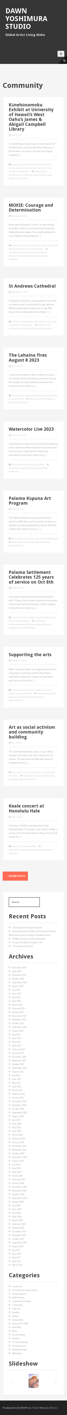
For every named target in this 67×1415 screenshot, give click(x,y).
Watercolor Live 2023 (31, 429)
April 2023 (16, 1001)
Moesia (42, 1407)
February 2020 (18, 1138)
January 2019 (18, 1183)
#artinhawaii (14, 174)
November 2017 (19, 1235)
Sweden (16, 1338)
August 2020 (18, 1116)
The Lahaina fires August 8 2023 (28, 358)
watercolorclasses (28, 627)
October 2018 (18, 1194)
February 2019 (18, 1179)
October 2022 (18, 1023)
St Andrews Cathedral (32, 286)
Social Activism (24, 248)
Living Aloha (27, 168)
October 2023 (18, 978)
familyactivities (15, 627)
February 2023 (18, 1008)
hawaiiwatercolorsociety (34, 696)
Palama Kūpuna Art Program (30, 501)
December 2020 (19, 1101)
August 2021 (18, 1071)
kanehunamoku (48, 775)
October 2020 (18, 1108)
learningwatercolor (16, 779)
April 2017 (16, 1261)
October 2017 (18, 1238)
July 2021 (16, 1075)
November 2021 (19, 1060)
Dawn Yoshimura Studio (26, 19)
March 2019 (17, 1175)
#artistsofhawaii (26, 174)
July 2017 (16, 1250)
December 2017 (19, 1231)
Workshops (17, 1353)
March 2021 (17, 1090)
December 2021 (19, 1056)
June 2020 (16, 1123)
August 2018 (18, 1201)
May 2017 (16, 1257)
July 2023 (16, 989)
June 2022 (16, 1038)
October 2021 (18, 1064)
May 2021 (16, 1082)
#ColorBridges (39, 620)
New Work (37, 168)
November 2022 (19, 1019)
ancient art (17, 1286)
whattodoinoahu (22, 171)
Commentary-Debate (32, 164)
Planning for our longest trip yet (27, 927)
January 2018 (18, 1227)
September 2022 (19, 1027)
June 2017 (16, 1253)
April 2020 (16, 1131)
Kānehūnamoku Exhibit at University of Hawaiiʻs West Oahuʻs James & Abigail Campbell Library (31, 117)
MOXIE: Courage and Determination (31, 208)
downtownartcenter (16, 696)
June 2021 (16, 1079)
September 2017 (19, 1242)
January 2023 (18, 1012)
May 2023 (16, 997)
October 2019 (18, 1153)
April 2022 (16, 1045)
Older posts (15, 876)
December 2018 (19, 1186)
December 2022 (19, 1015)
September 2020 (19, 1112)
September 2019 (19, 1157)
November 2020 (19, 1105)
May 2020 (16, 1127)
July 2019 (16, 1164)
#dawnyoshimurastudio (42, 174)
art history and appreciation (22, 321)
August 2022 (18, 1030)
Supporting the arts (30, 654)
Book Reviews (18, 1297)
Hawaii (18, 168)
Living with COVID (20, 1323)
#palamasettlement (43, 624)
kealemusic (13, 853)
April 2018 (16, 1216)
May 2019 (16, 1168)
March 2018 (17, 1220)
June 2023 (16, 993)
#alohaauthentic (40, 171)
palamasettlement (16, 545)
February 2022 (18, 1049)
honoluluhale (34, 849)
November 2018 (19, 1190)
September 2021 (19, 1067)
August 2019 (18, 1160)
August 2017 (18, 1246)
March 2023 (17, 1004)
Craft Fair (16, 1308)
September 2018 (19, 1198)
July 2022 (16, 1034)
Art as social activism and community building (32, 732)
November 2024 (19, 967)
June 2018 (16, 1209)
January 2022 (18, 1053)
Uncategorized (19, 1345)
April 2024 (16, 971)
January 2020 (18, 1142)
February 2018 (18, 1224)
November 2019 (19, 1149)
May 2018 (16, 1212)
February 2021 (18, 1094)
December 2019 (19, 1146)
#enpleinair (13, 178)
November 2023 (19, 975)
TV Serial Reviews (20, 1342)
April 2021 (16, 1086)
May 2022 (16, 1041)
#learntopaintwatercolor (37, 255)
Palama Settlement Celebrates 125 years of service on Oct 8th (31, 577)
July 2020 (16, 1120)
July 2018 (16, 1205)
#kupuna (31, 624)
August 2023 (18, 986)
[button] (11, 1381)
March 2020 (17, 1134)
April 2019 (16, 1172)
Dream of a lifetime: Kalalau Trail (27, 942)
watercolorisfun (30, 779)
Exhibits (12, 168)
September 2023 (19, 982)
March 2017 (17, 1264)
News (44, 168)
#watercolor (23, 178)
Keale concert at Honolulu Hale (26, 808)
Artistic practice (17, 164)
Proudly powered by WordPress (16, 1407)
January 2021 (18, 1097)
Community (46, 164)
